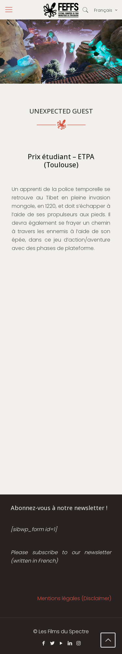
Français (106, 10)
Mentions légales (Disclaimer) (74, 598)
